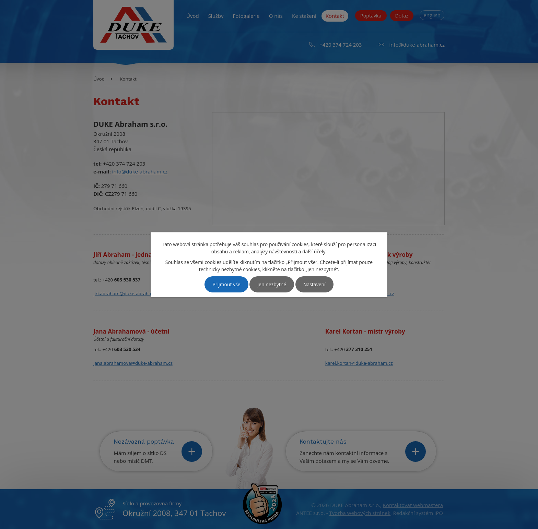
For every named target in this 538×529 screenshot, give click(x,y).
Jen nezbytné (271, 284)
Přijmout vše (226, 284)
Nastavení (314, 284)
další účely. (314, 251)
